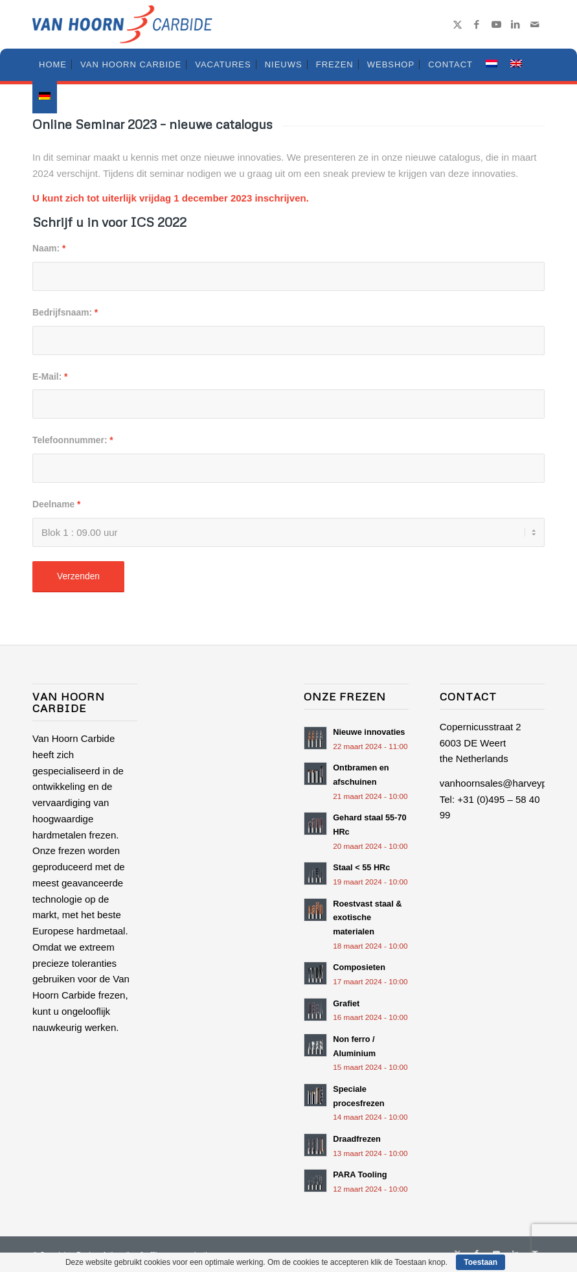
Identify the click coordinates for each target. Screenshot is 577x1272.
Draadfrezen (357, 1139)
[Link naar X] (457, 24)
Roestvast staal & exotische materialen (367, 917)
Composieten (359, 967)
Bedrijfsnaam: (65, 313)
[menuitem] (52, 65)
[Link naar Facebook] (476, 24)
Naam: (48, 248)
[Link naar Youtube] (496, 24)
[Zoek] (537, 65)
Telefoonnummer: (72, 440)
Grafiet (346, 1003)
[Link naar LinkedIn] (515, 24)
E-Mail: (49, 377)
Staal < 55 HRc (361, 867)
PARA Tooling (360, 1174)
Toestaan (480, 1262)
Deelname (56, 504)
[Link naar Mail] (535, 24)
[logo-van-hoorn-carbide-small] (122, 24)
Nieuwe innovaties (369, 732)
